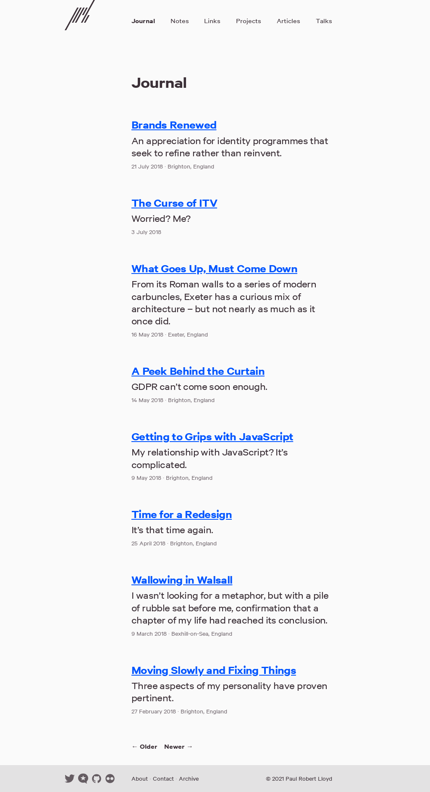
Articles (288, 21)
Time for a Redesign (181, 514)
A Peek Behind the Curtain (198, 371)
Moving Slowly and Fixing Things (213, 670)
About (139, 778)
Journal (143, 21)
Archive (189, 778)
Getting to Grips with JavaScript (212, 436)
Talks (324, 21)
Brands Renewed (174, 125)
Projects (248, 21)
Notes (179, 21)
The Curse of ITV (174, 203)
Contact (163, 778)
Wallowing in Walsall (181, 580)
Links (212, 21)
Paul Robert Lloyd (309, 778)
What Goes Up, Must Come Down (214, 268)
